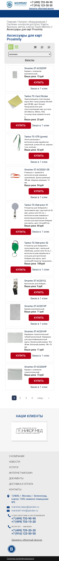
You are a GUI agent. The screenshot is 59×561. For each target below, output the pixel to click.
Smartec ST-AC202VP (35, 68)
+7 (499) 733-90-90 (41, 2)
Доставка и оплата (21, 484)
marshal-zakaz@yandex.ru (25, 507)
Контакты (15, 489)
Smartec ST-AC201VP (35, 306)
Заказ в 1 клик (39, 88)
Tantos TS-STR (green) (36, 136)
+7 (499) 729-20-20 (23, 530)
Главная (11, 21)
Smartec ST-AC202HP (35, 367)
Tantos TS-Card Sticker (36, 96)
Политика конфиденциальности (20, 559)
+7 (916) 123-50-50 (41, 5)
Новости (14, 461)
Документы (16, 478)
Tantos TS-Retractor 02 (36, 243)
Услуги (13, 467)
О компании (16, 456)
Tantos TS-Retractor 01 (36, 205)
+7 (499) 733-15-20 (23, 521)
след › (40, 398)
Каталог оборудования (31, 21)
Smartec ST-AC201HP (35, 331)
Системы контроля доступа (23, 24)
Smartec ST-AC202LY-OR (36, 169)
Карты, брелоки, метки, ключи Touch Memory (29, 25)
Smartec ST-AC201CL (35, 280)
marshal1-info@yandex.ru (24, 510)
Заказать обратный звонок (41, 8)
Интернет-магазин (21, 472)
